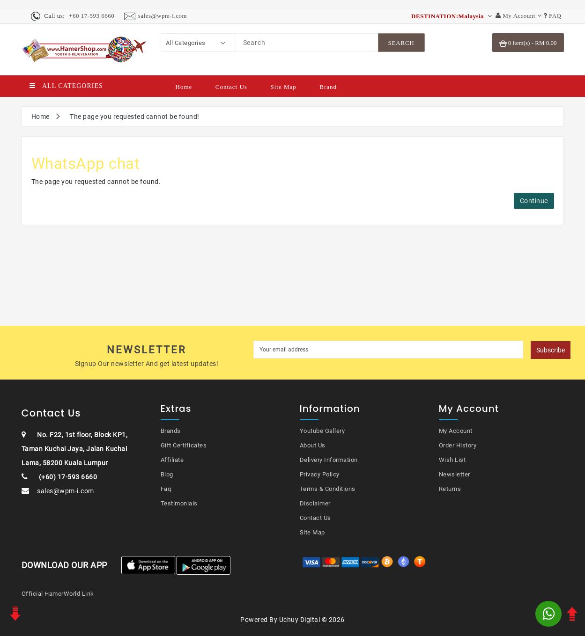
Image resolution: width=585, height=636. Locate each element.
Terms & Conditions (327, 488)
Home (184, 86)
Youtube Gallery (322, 430)
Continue (534, 201)
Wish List (452, 459)
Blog (167, 474)
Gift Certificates (184, 445)
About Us (313, 445)
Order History (458, 445)
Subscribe (550, 350)
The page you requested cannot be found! (135, 116)
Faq (166, 488)
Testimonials (179, 503)
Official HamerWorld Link (58, 593)
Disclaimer (315, 503)
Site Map (283, 86)
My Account (456, 430)
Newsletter (454, 474)
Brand (328, 86)
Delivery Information (329, 459)
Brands (171, 430)
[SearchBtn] (401, 42)
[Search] (307, 42)
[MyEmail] (388, 349)
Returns (450, 488)
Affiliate (172, 459)
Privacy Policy (320, 474)
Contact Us (231, 86)
